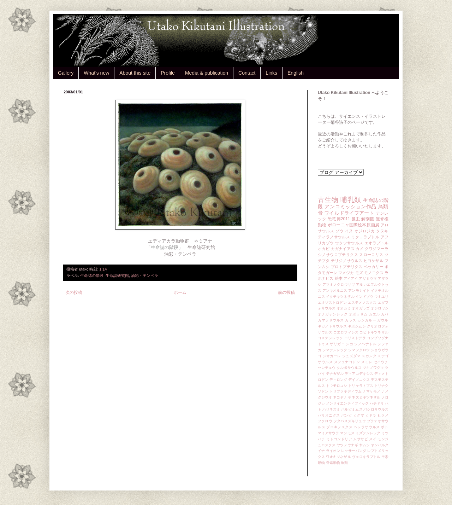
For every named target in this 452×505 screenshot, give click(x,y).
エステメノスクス (362, 302)
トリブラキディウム (345, 391)
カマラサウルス (331, 320)
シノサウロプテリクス (338, 255)
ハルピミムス (352, 409)
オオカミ (344, 308)
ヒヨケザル (373, 261)
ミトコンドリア (339, 439)
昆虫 (355, 218)
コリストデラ (355, 338)
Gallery (65, 73)
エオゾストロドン (332, 302)
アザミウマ (368, 278)
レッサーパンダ (353, 451)
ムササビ (360, 439)
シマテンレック (334, 350)
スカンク (369, 356)
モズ (359, 273)
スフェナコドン (347, 362)
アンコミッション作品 (350, 206)
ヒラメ (382, 415)
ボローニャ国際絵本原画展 (353, 224)
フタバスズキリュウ (349, 421)
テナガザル (335, 374)
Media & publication (206, 73)
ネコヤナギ (342, 397)
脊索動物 (333, 463)
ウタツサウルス (349, 243)
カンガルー (366, 320)
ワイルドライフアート (349, 213)
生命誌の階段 (91, 275)
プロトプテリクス (347, 267)
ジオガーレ (332, 356)
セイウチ (381, 362)
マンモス (347, 433)
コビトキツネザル (373, 332)
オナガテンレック (333, 314)
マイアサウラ (328, 433)
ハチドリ (377, 403)
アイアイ (351, 278)
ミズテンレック (368, 433)
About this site (134, 73)
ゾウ (339, 231)
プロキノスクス (339, 427)
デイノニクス (359, 380)
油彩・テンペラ (144, 275)
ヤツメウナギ (347, 445)
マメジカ (346, 273)
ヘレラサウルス (367, 427)
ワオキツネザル (338, 457)
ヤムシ (364, 445)
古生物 (328, 199)
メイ (372, 439)
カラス (350, 320)
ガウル (382, 320)
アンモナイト (359, 290)
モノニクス (373, 273)
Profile (168, 73)
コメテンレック (330, 338)
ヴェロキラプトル (366, 457)
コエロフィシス (346, 332)
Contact (246, 73)
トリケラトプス (360, 386)
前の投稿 (286, 292)
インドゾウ (364, 296)
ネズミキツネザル (366, 397)
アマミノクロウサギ (338, 284)
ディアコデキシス (359, 374)
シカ (349, 344)
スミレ (367, 362)
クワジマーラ (376, 248)
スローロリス (371, 255)
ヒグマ (358, 415)
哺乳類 (350, 199)
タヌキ (382, 231)
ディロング (338, 380)
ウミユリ (381, 296)
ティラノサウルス (334, 237)
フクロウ (325, 421)
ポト (384, 427)
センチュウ (326, 368)
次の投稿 (73, 292)
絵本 (339, 278)
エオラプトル (376, 243)
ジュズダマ (351, 356)
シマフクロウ (359, 350)
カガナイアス (343, 248)
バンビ (346, 415)
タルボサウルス (349, 368)
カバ (384, 314)
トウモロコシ (336, 386)
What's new (96, 73)
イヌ (349, 231)
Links (271, 73)
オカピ (324, 248)
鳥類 (383, 206)
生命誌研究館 (117, 275)
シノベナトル (365, 344)
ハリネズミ (331, 409)
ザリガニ (337, 344)
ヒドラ (370, 415)
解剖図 (367, 218)
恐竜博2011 (339, 218)
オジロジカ (365, 231)
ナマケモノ (371, 391)
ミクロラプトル (365, 237)
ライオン (333, 451)
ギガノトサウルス (332, 326)
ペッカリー (373, 267)
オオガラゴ (360, 308)
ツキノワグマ (373, 368)
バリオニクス (329, 415)
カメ (359, 248)
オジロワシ (379, 308)
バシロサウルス (375, 409)
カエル (374, 314)
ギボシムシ (357, 326)
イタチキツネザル (340, 296)
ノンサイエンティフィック (347, 403)
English (295, 73)
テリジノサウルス (347, 261)
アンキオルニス (334, 290)
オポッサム (358, 314)
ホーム (180, 292)
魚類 (344, 463)
